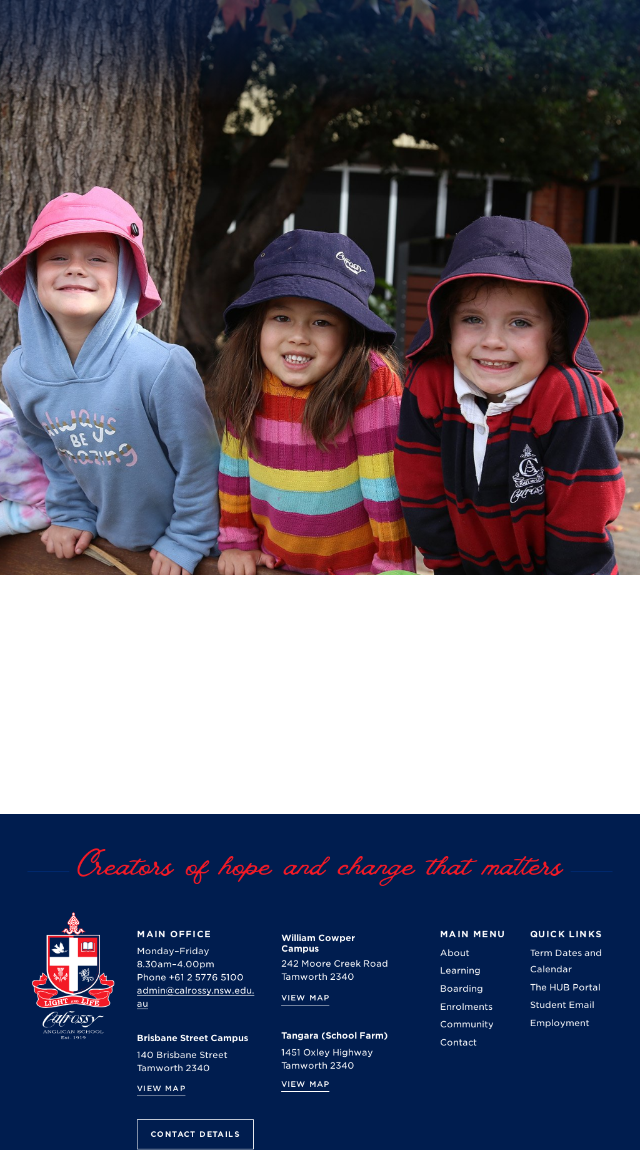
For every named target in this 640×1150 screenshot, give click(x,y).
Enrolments (466, 1007)
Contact (458, 1042)
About (454, 953)
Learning (460, 970)
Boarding (461, 989)
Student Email (562, 1005)
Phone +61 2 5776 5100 (190, 977)
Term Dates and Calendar (566, 961)
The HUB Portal (565, 987)
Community (467, 1024)
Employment (559, 1023)
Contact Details (195, 1134)
